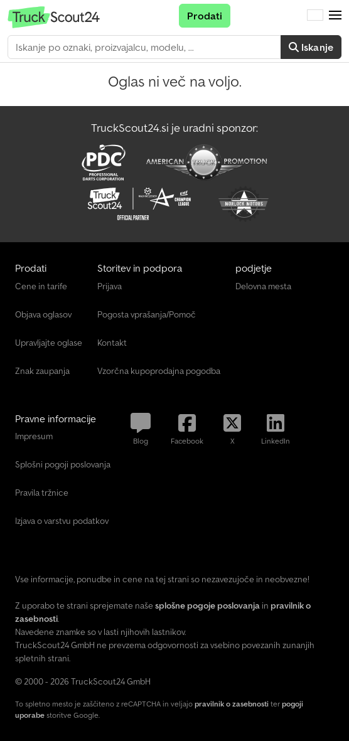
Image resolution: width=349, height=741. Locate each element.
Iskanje (311, 47)
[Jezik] (315, 16)
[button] (335, 16)
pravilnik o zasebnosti (232, 703)
